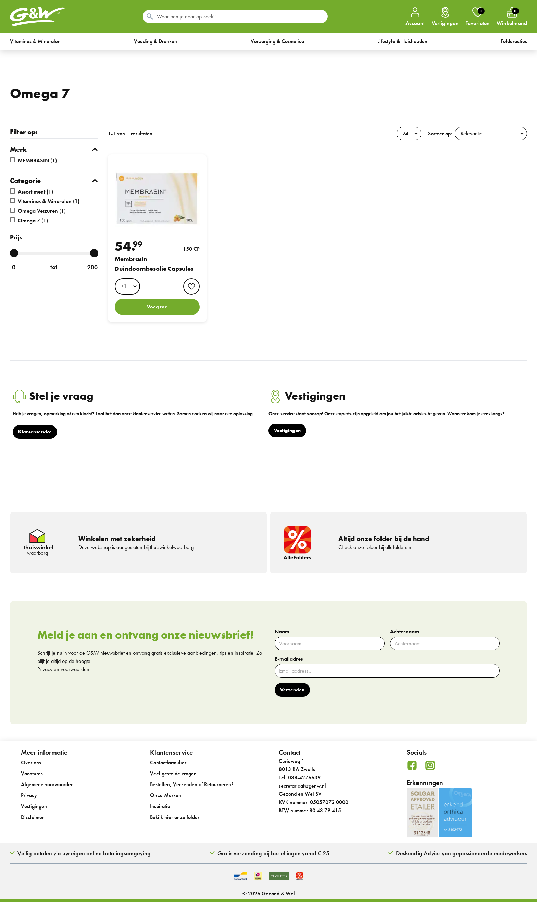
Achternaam (404, 631)
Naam (282, 631)
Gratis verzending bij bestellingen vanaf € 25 (273, 853)
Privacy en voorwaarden (63, 669)
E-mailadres (289, 659)
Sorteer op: (440, 133)
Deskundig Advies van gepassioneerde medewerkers (461, 853)
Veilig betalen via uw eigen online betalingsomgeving (84, 853)
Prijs (16, 237)
